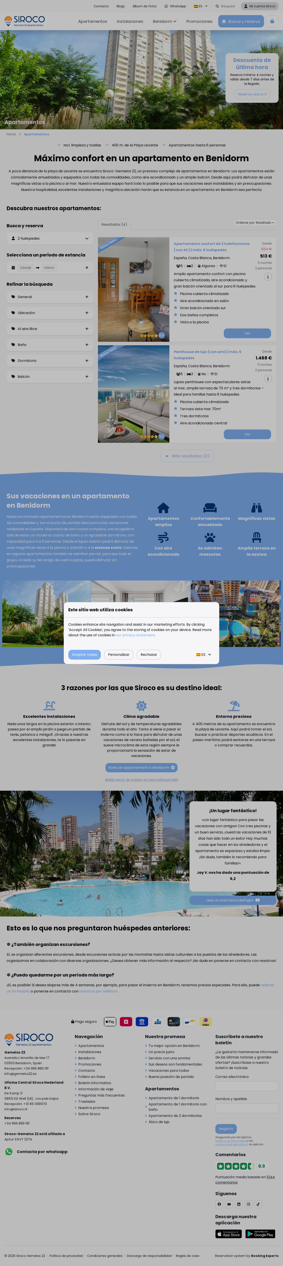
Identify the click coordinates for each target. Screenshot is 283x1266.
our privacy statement (135, 635)
